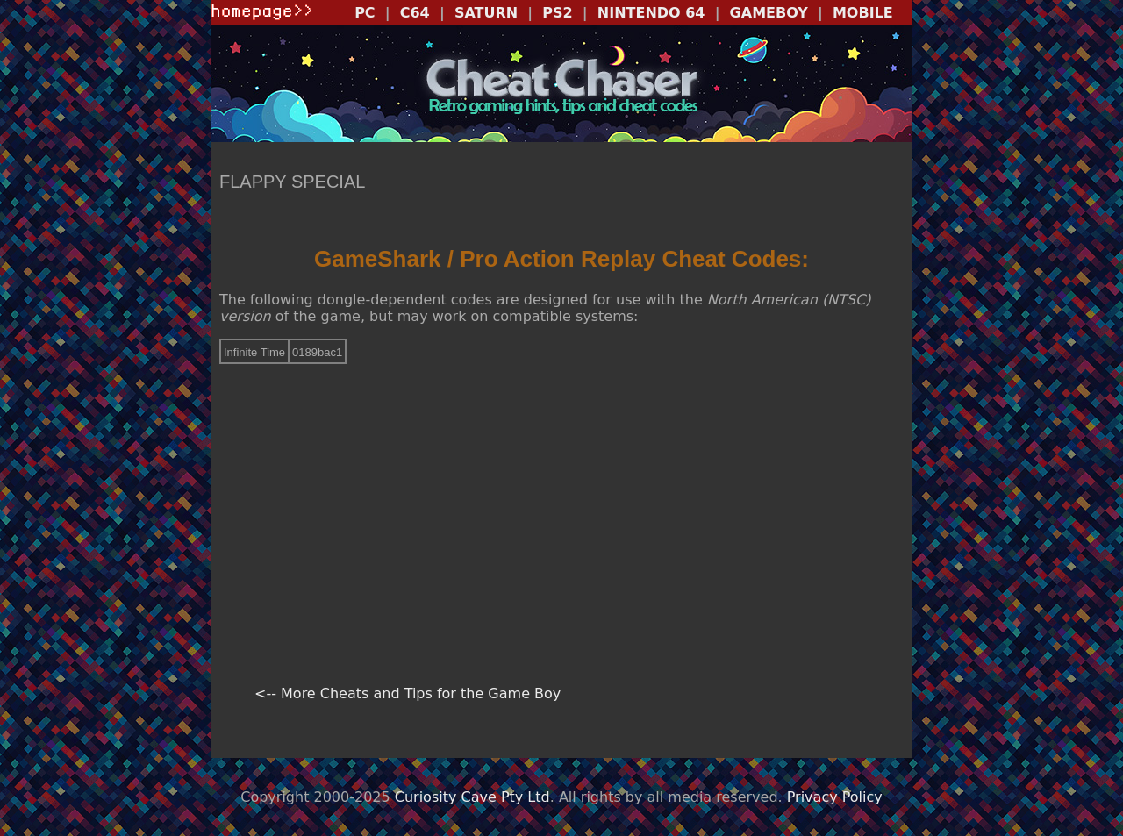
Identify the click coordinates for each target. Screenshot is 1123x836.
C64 (415, 12)
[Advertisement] (561, 501)
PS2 (557, 12)
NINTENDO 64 (651, 12)
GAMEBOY (769, 12)
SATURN (486, 12)
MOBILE (863, 12)
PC (364, 12)
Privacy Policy (835, 797)
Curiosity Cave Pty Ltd (472, 797)
